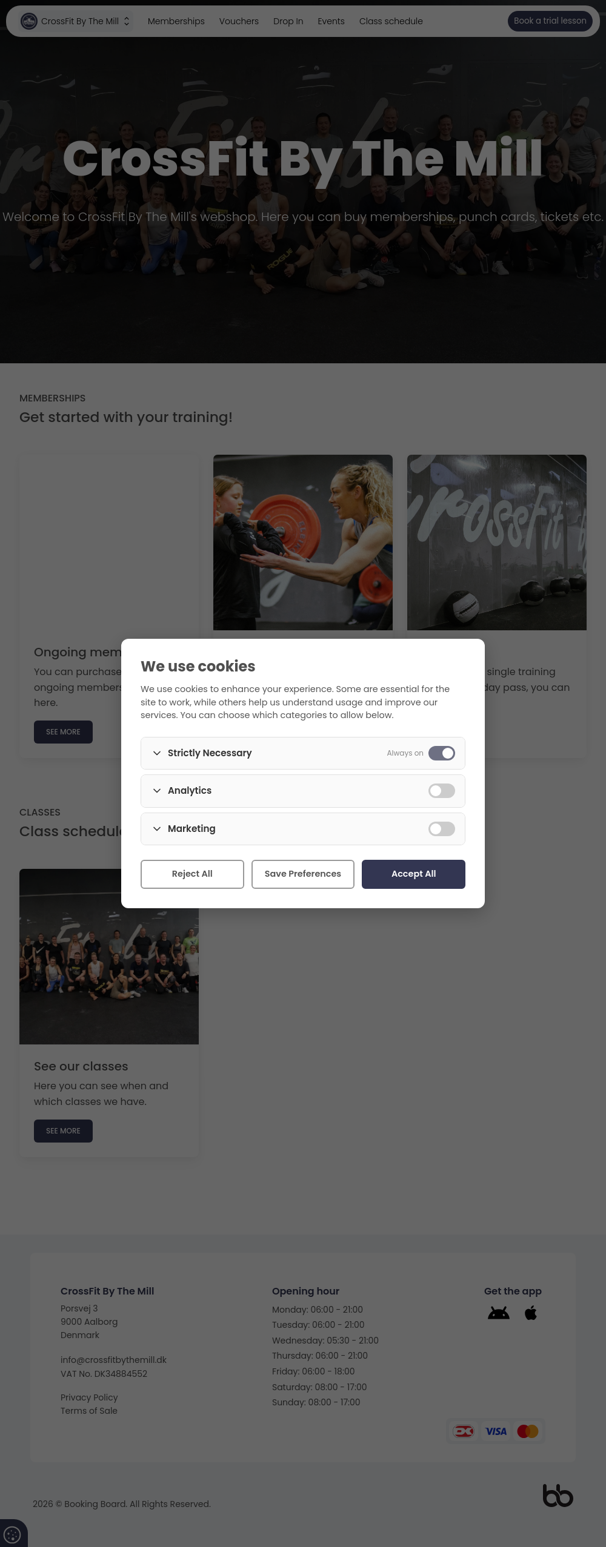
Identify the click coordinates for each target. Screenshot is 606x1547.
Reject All (192, 874)
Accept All (413, 874)
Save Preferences (303, 874)
